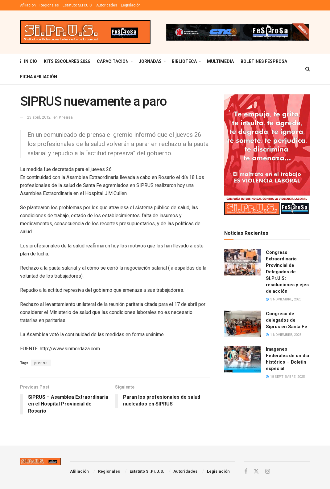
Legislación (131, 5)
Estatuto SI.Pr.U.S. (78, 5)
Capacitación (113, 61)
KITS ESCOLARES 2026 (67, 61)
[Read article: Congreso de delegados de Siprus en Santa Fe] (242, 324)
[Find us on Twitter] (256, 471)
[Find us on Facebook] (245, 471)
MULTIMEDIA (220, 61)
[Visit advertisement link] (237, 32)
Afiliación (28, 5)
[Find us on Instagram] (267, 471)
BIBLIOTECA (184, 61)
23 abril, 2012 (39, 117)
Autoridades (106, 5)
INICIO (28, 61)
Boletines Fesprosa (264, 61)
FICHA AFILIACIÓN (38, 76)
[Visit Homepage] (85, 32)
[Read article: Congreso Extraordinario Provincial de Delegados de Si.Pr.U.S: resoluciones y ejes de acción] (242, 262)
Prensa (66, 117)
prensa (41, 363)
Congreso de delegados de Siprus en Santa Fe (286, 320)
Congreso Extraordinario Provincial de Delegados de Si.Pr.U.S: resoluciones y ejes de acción (287, 272)
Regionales (49, 5)
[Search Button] (307, 69)
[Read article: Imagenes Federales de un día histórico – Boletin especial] (242, 359)
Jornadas (150, 61)
